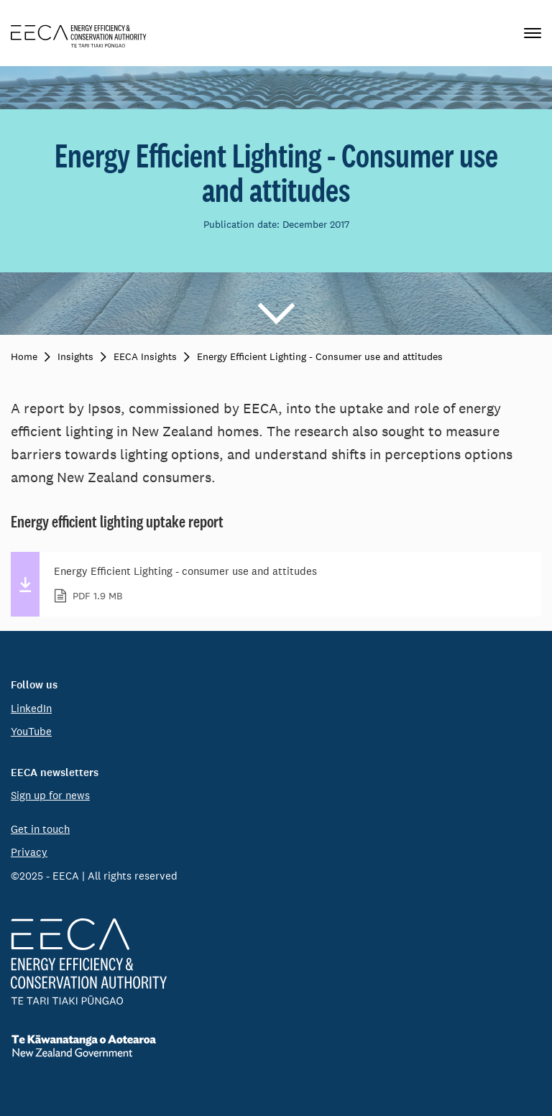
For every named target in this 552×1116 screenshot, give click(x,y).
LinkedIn (31, 708)
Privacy (29, 852)
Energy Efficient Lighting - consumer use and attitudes (289, 584)
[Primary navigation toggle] (532, 33)
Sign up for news (50, 795)
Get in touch (40, 829)
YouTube (31, 731)
